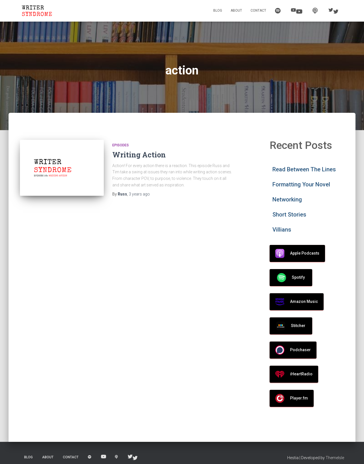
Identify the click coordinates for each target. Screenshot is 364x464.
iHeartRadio (294, 374)
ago (139, 194)
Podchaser (293, 350)
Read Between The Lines (304, 169)
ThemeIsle (335, 457)
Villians (281, 229)
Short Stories (289, 214)
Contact (258, 11)
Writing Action (139, 154)
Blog (217, 11)
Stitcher (290, 325)
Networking (287, 199)
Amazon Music (296, 301)
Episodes (120, 145)
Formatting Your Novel (301, 184)
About (236, 11)
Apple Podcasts (297, 253)
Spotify (291, 277)
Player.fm (291, 398)
